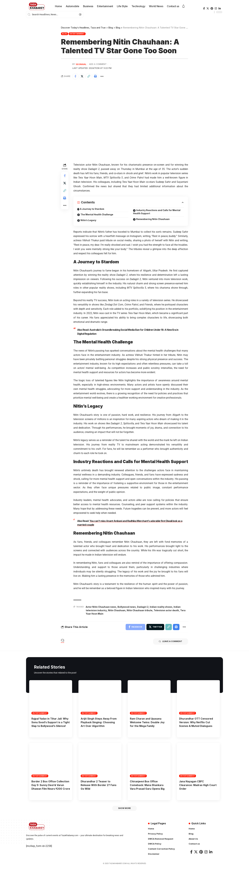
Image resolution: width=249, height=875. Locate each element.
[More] (103, 76)
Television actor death (167, 610)
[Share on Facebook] (75, 76)
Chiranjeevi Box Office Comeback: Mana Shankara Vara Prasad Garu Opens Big (148, 788)
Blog (64, 34)
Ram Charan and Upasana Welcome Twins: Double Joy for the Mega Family (148, 722)
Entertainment (77, 34)
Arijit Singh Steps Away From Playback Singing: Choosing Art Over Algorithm (99, 722)
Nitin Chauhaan (117, 610)
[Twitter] (208, 8)
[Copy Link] (89, 76)
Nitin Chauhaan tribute (140, 610)
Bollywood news (127, 606)
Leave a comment (170, 641)
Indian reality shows (162, 606)
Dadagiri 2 (144, 606)
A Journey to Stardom (92, 209)
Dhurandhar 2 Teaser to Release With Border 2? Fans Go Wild (99, 788)
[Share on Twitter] (82, 76)
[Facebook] (204, 8)
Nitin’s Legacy (89, 220)
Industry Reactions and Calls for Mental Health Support (157, 212)
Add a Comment (98, 64)
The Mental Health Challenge (97, 214)
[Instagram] (216, 8)
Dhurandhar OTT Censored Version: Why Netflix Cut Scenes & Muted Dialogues (196, 722)
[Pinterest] (212, 8)
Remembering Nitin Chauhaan (153, 219)
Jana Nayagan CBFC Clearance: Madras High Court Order (198, 788)
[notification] (183, 6)
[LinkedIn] (220, 8)
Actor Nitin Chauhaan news (101, 606)
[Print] (96, 76)
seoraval (81, 64)
